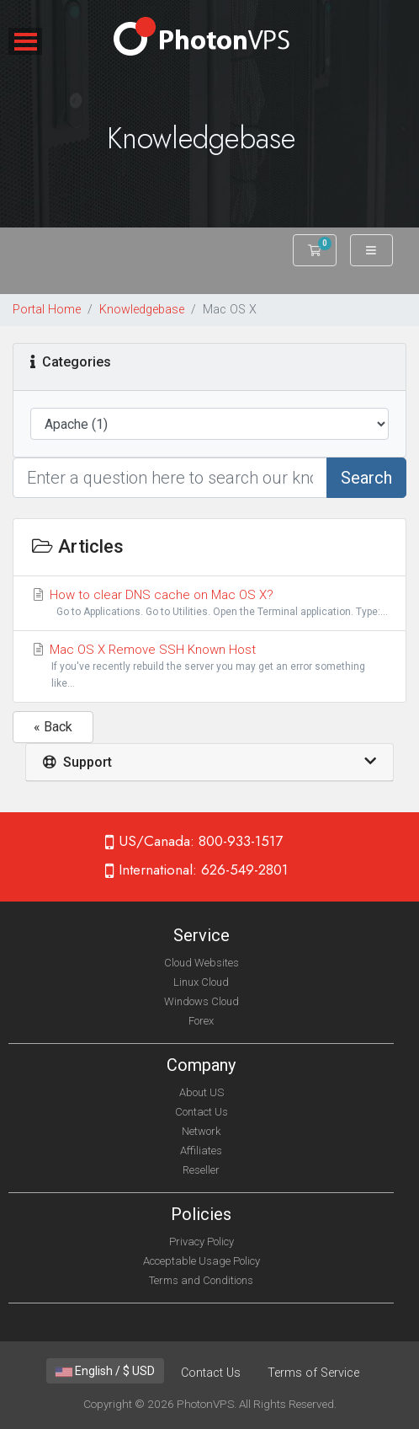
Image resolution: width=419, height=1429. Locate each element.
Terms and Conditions (201, 1280)
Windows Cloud (201, 1001)
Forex (201, 1020)
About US (201, 1092)
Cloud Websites (201, 962)
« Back (53, 727)
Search (366, 478)
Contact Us (201, 1111)
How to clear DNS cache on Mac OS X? (209, 603)
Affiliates (201, 1150)
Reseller (201, 1170)
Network (201, 1131)
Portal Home (47, 309)
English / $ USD (105, 1371)
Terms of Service (313, 1373)
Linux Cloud (201, 982)
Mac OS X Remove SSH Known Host (209, 667)
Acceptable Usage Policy (201, 1261)
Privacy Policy (201, 1241)
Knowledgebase (141, 309)
